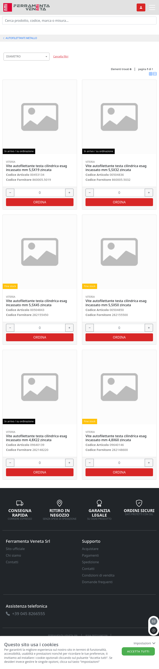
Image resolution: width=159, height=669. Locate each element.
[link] (26, 7)
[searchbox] (47, 61)
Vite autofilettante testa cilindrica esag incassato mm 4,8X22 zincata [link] (36, 438)
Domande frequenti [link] (97, 582)
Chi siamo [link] (13, 555)
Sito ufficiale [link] (15, 548)
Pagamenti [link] (90, 555)
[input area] (79, 20)
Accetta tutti (138, 651)
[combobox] (26, 57)
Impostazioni (144, 643)
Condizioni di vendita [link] (98, 575)
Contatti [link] (12, 562)
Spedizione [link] (90, 562)
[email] (153, 621)
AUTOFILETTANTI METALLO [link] (19, 38)
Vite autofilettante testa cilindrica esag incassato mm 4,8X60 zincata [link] (116, 438)
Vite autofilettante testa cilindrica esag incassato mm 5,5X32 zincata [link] (116, 168)
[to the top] (153, 630)
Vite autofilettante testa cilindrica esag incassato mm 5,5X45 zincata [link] (36, 303)
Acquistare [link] (90, 548)
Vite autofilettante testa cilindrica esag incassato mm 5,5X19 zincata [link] (36, 168)
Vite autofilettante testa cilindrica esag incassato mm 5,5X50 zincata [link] (116, 303)
